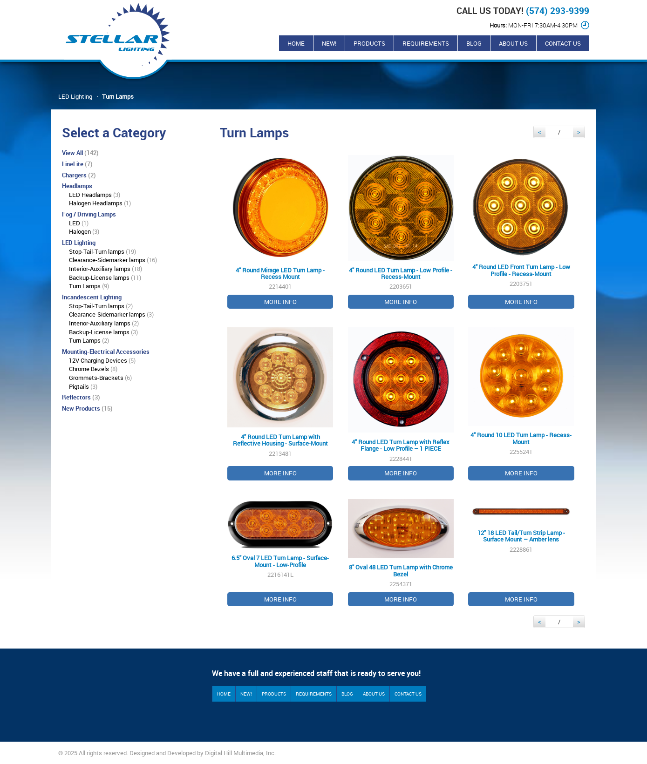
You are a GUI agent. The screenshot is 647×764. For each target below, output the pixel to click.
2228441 (401, 403)
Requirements (425, 43)
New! (329, 43)
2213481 (280, 403)
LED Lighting (75, 96)
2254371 (401, 553)
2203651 (401, 232)
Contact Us (563, 43)
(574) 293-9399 (557, 11)
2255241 (521, 403)
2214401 (280, 232)
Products (369, 43)
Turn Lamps (118, 96)
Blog (474, 43)
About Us (513, 43)
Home (296, 43)
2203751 (521, 232)
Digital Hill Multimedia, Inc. (240, 753)
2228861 (521, 553)
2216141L (280, 553)
